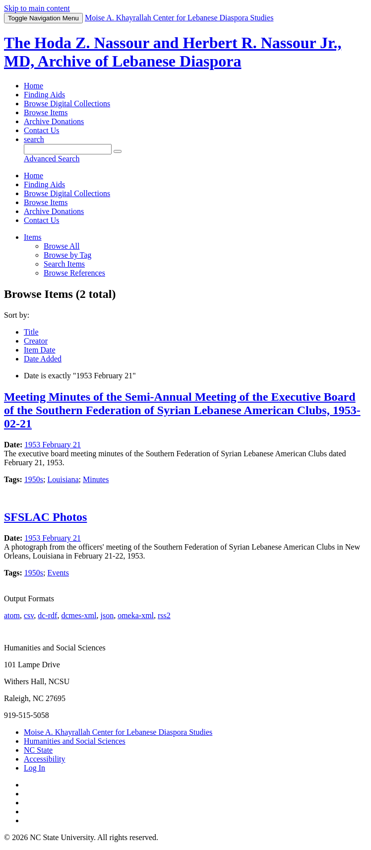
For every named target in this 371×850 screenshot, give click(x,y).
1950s (33, 479)
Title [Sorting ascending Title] (31, 332)
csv (29, 615)
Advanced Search (51, 158)
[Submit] (118, 151)
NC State (38, 750)
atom (12, 615)
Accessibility (44, 759)
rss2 (164, 615)
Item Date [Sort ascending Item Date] (40, 350)
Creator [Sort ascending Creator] (36, 341)
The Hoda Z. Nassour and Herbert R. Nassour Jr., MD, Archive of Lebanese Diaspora (172, 52)
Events (58, 572)
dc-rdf (47, 615)
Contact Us (42, 130)
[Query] (68, 149)
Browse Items (45, 112)
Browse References (74, 273)
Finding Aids (44, 94)
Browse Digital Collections (67, 103)
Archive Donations (54, 121)
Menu (43, 18)
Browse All (61, 246)
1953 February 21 (52, 444)
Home (33, 85)
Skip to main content (37, 8)
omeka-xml (136, 615)
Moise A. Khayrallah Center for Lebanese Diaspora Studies (118, 732)
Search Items (64, 264)
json (107, 615)
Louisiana (62, 479)
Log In (34, 768)
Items (33, 237)
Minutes (96, 479)
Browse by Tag (67, 255)
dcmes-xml (78, 615)
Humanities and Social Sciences (74, 741)
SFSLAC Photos (45, 516)
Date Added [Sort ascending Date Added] (43, 358)
